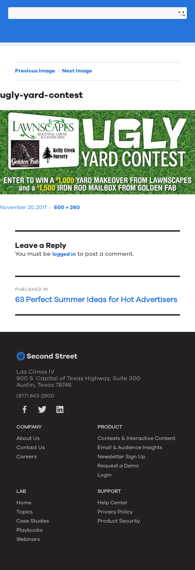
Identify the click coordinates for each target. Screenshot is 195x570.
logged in (64, 254)
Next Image (77, 70)
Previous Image (35, 70)
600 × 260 (67, 207)
